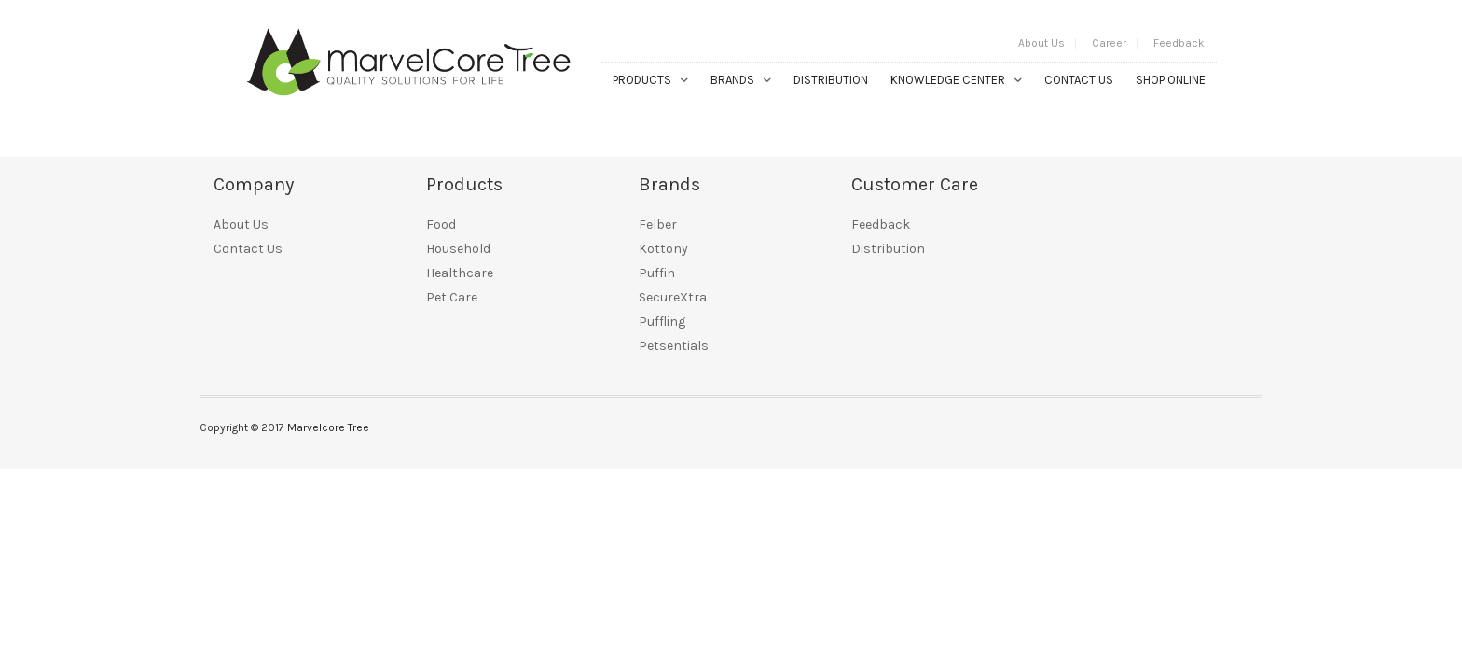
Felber (658, 224)
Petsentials (674, 346)
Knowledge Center (947, 80)
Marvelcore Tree (328, 427)
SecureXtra (673, 297)
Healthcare (459, 273)
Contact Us (1078, 80)
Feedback (1179, 42)
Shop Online (1171, 80)
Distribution (830, 80)
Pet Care (451, 297)
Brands (732, 80)
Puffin (657, 273)
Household (458, 249)
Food (441, 224)
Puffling (662, 321)
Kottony (663, 249)
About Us (1041, 42)
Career (1109, 42)
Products (642, 80)
